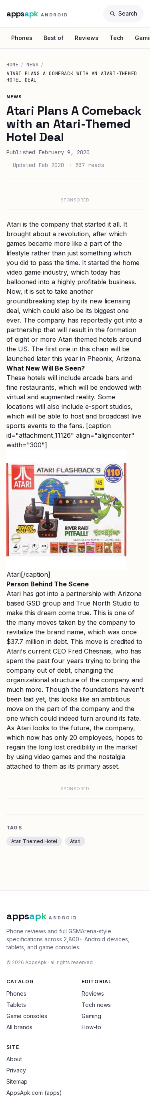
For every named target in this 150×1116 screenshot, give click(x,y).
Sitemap (17, 1081)
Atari (75, 841)
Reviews (86, 37)
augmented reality (67, 397)
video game (23, 272)
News (32, 65)
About (14, 1059)
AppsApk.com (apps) (34, 1092)
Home (12, 65)
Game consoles (26, 1015)
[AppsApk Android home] (37, 13)
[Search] (123, 13)
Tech (117, 37)
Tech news (96, 1004)
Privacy (16, 1070)
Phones (21, 37)
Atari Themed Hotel (34, 841)
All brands (19, 1027)
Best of (54, 37)
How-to (91, 1027)
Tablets (16, 1004)
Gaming (91, 1015)
